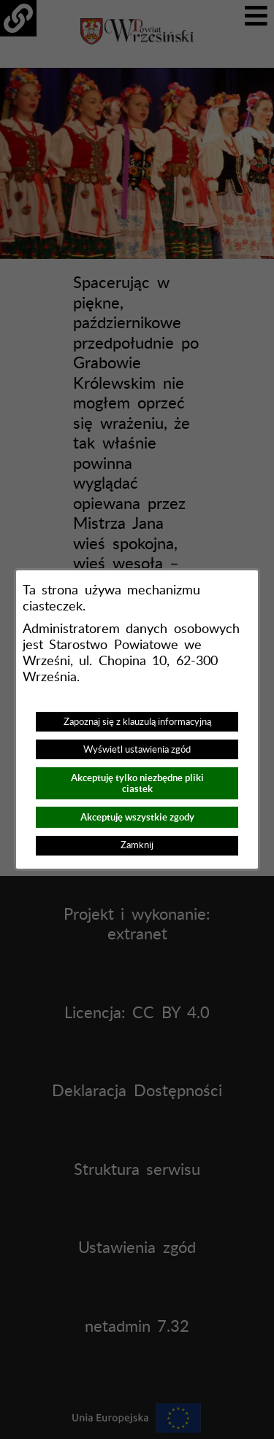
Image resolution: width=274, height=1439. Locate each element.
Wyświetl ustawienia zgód (137, 750)
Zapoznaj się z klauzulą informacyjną (137, 722)
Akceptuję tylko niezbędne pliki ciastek (137, 783)
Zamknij (137, 845)
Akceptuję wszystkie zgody (137, 817)
